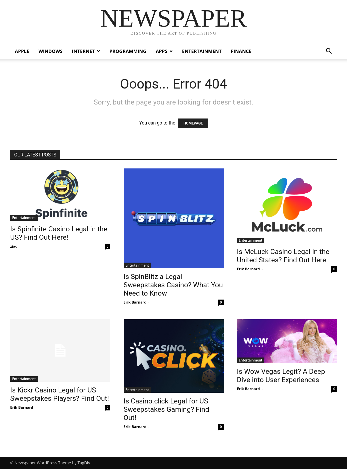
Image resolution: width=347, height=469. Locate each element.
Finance (241, 51)
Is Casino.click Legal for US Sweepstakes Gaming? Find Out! (166, 409)
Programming (127, 51)
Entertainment (202, 51)
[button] (329, 52)
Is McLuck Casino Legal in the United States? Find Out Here (283, 256)
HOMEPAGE (193, 123)
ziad (14, 246)
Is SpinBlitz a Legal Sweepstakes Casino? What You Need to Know (173, 285)
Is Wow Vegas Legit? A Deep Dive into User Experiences (281, 375)
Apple (22, 51)
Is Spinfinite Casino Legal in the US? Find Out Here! (59, 233)
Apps (161, 51)
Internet (83, 51)
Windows (51, 51)
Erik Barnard (135, 302)
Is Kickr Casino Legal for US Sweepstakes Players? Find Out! (59, 394)
